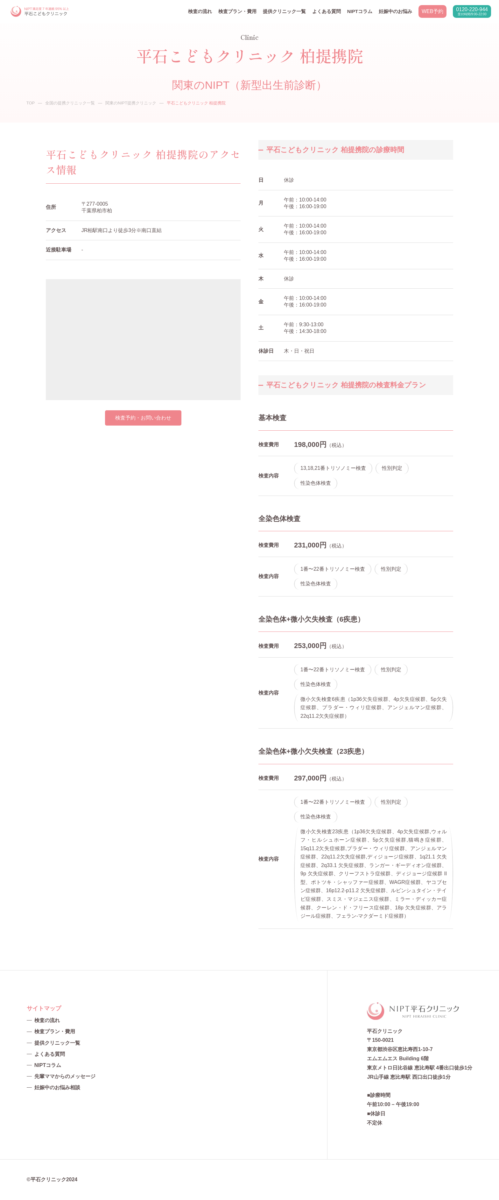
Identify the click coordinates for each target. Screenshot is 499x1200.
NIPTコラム (359, 11)
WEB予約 (432, 11)
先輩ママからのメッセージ (64, 1076)
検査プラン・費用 (237, 11)
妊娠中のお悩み (395, 11)
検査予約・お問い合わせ (143, 417)
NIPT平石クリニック (40, 11)
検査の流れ (200, 11)
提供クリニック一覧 (284, 11)
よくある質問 (326, 11)
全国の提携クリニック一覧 (70, 103)
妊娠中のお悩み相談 (57, 1087)
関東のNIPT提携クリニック (130, 103)
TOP (30, 103)
